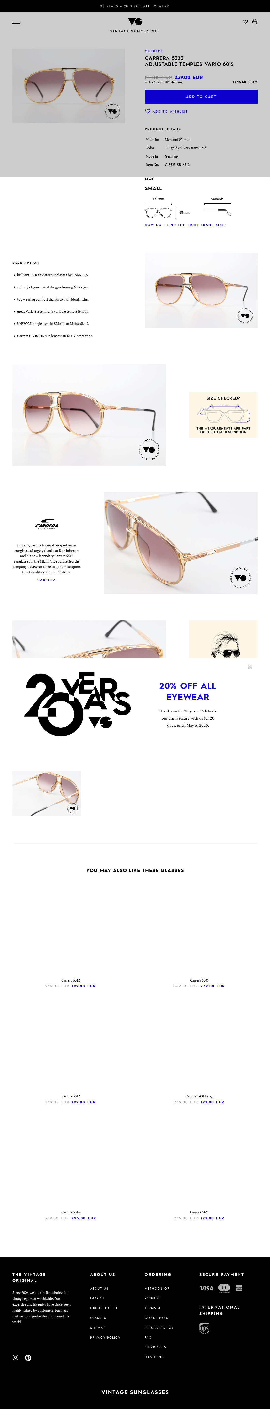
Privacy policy (105, 1337)
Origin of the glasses (104, 1313)
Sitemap (98, 1328)
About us (99, 1288)
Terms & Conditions (156, 1313)
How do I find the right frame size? (185, 225)
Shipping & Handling (156, 1352)
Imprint (97, 1298)
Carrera (46, 580)
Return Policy (159, 1328)
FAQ (148, 1337)
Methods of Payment (157, 1293)
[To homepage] (135, 1392)
